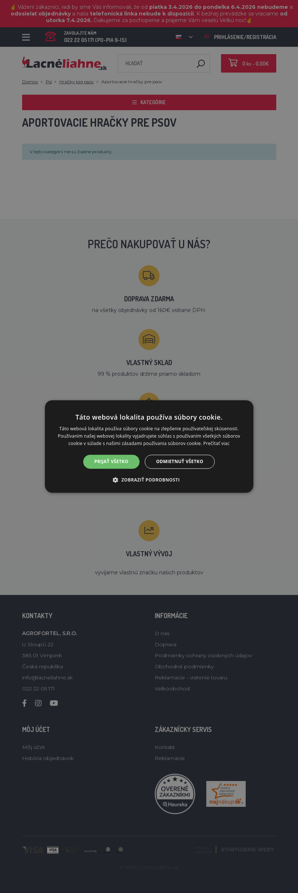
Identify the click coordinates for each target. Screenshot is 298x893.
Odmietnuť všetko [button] (179, 461)
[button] (149, 480)
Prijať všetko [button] (111, 461)
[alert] (149, 446)
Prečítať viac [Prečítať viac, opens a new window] (216, 443)
